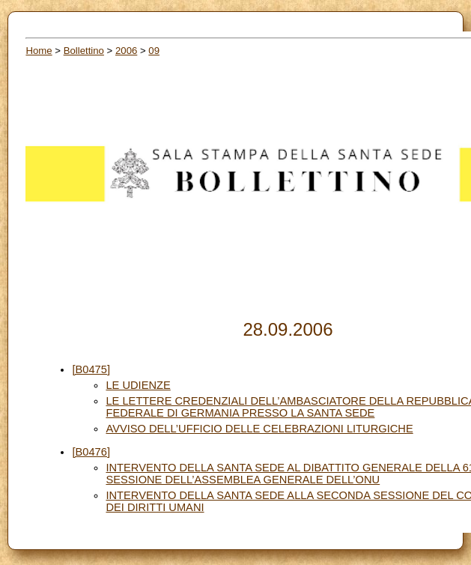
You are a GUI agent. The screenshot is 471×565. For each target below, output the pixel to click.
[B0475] (91, 369)
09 (153, 50)
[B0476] (91, 452)
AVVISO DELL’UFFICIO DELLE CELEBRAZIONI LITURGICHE (259, 429)
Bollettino (84, 50)
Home (38, 50)
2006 (126, 50)
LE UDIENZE (138, 385)
